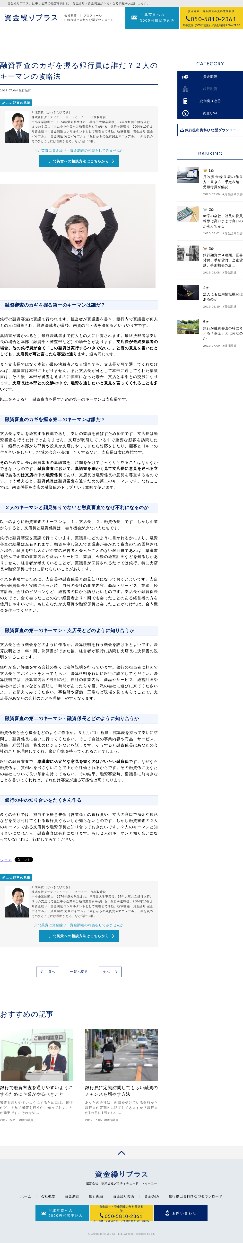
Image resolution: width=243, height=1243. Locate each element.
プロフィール (92, 16)
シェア (6, 860)
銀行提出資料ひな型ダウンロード (90, 21)
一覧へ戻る (79, 972)
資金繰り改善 (123, 1196)
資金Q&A (151, 1196)
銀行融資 (96, 1196)
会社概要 (70, 16)
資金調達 (72, 1196)
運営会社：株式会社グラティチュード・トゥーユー (121, 1183)
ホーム (25, 1196)
